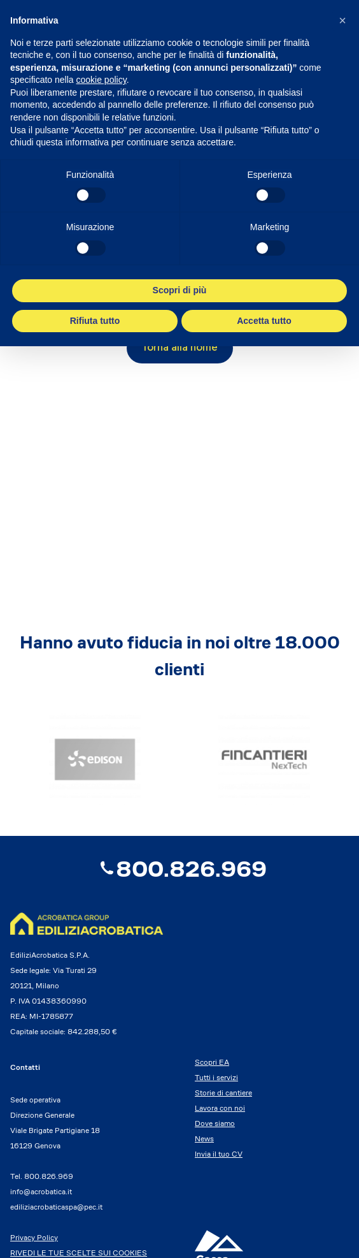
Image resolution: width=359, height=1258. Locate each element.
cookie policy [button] (101, 80)
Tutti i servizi (216, 1077)
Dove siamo (215, 1123)
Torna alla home (180, 348)
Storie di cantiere (223, 1092)
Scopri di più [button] (180, 290)
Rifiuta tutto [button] (95, 321)
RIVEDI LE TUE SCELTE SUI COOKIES (78, 1252)
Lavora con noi (220, 1108)
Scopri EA (212, 1062)
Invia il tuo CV (219, 1154)
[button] (342, 20)
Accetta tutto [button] (264, 321)
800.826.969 (180, 868)
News (204, 1138)
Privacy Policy (34, 1237)
